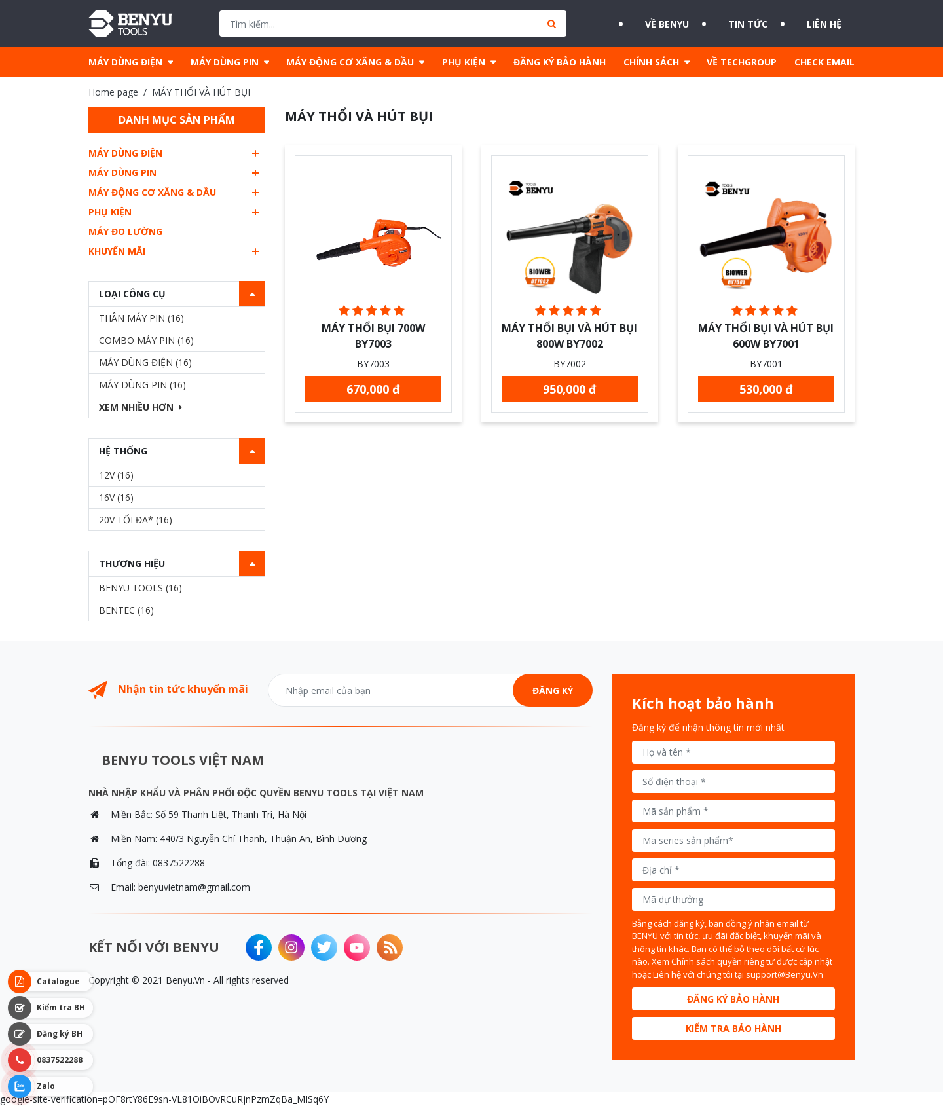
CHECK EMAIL (824, 62)
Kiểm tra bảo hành (733, 1028)
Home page (113, 92)
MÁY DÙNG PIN (225, 62)
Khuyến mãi (116, 251)
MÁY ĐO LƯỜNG (125, 231)
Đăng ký (552, 690)
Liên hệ (835, 23)
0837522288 (179, 863)
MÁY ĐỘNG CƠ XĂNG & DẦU (350, 62)
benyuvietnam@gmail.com (194, 887)
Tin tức (743, 23)
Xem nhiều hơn (140, 407)
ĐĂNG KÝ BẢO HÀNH (559, 62)
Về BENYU (646, 23)
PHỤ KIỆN (463, 62)
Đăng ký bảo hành (733, 999)
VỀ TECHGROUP (742, 62)
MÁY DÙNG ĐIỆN (125, 62)
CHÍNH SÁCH (651, 62)
